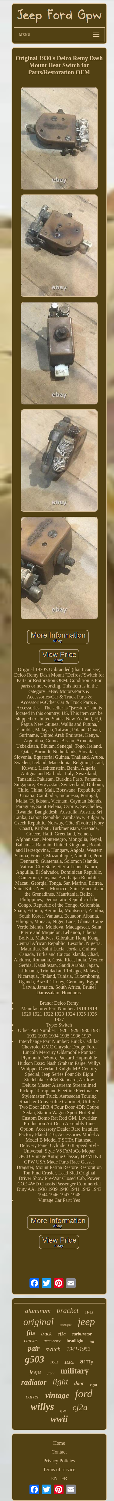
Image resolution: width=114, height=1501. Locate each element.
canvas (30, 1340)
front (50, 1373)
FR (64, 1478)
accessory (52, 1340)
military (74, 1370)
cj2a (80, 1407)
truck (46, 1333)
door (79, 1383)
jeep (86, 1321)
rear (54, 1362)
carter (32, 1397)
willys (42, 1406)
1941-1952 (78, 1349)
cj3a (62, 1333)
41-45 (89, 1312)
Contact (59, 1451)
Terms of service (59, 1469)
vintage (57, 1395)
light (60, 1381)
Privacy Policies (59, 1460)
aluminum (38, 1310)
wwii (59, 1419)
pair (34, 1348)
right (93, 1385)
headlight (75, 1340)
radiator (33, 1382)
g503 (34, 1359)
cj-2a (63, 1410)
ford (83, 1394)
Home (59, 1443)
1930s (69, 1362)
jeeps (35, 1372)
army (86, 1361)
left (92, 1341)
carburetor (82, 1333)
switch (53, 1349)
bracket (68, 1310)
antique (66, 1325)
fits (30, 1332)
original (38, 1322)
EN (54, 1478)
